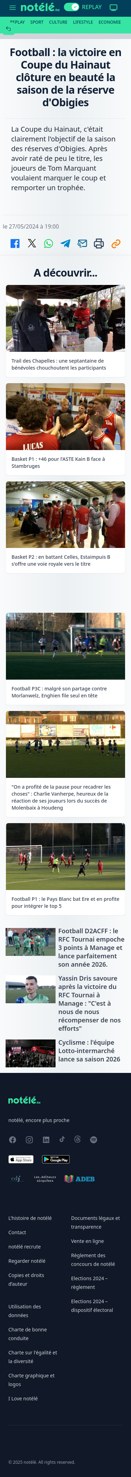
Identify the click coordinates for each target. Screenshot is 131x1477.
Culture (58, 22)
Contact (17, 1232)
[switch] (71, 7)
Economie (110, 22)
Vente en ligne (87, 1241)
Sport (37, 22)
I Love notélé (23, 1398)
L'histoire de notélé (30, 1218)
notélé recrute (24, 1246)
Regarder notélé (26, 1261)
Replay (17, 22)
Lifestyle (83, 22)
